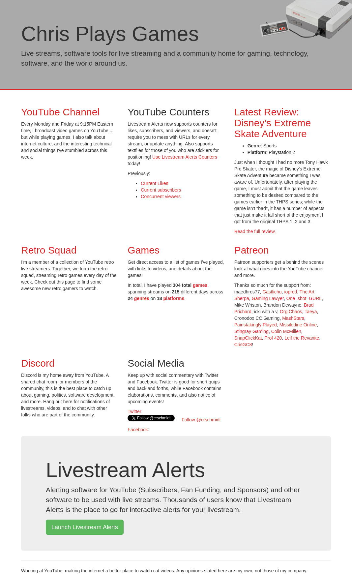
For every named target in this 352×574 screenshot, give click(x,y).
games (200, 285)
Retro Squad (48, 250)
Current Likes (154, 183)
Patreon (251, 250)
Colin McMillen (286, 331)
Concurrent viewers (161, 196)
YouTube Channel (60, 111)
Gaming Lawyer (268, 298)
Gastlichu (271, 291)
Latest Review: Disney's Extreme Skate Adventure (272, 122)
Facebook (138, 429)
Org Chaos (291, 311)
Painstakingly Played (255, 324)
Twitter (134, 411)
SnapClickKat (248, 338)
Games (144, 250)
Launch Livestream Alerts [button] (84, 527)
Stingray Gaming (251, 331)
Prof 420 (273, 338)
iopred (290, 291)
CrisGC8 (243, 344)
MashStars (293, 318)
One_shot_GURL (304, 298)
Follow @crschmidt (200, 419)
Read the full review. (255, 231)
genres (141, 298)
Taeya (311, 311)
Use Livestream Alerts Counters (184, 157)
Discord (38, 363)
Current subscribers (161, 190)
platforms (174, 298)
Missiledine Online (298, 324)
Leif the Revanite (301, 338)
